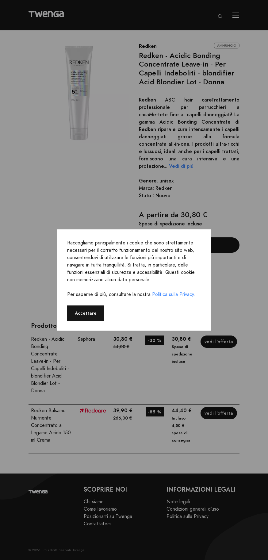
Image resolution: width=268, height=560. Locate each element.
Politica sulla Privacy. (173, 294)
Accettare (86, 313)
